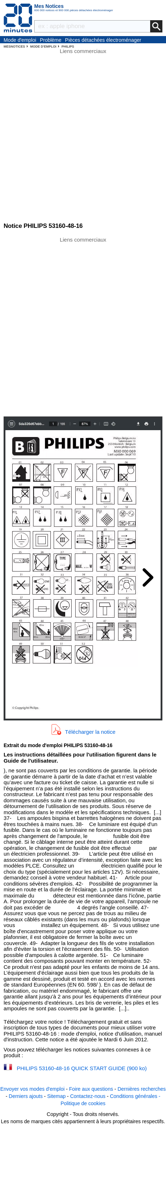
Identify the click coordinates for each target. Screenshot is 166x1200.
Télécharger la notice (90, 731)
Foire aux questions (91, 1089)
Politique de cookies (83, 1103)
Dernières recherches (141, 1089)
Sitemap (56, 1096)
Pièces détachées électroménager (103, 40)
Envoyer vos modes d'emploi (32, 1089)
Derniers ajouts (25, 1096)
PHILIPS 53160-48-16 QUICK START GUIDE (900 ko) (82, 1068)
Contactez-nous (88, 1096)
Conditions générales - (135, 1096)
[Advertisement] (83, 326)
